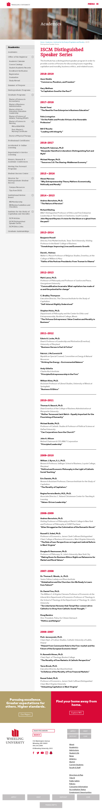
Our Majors (26, 714)
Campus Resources (17, 187)
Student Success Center (18, 173)
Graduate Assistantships (18, 231)
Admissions (74, 750)
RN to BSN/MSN (18, 126)
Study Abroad (14, 81)
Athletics (73, 759)
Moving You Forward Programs (17, 167)
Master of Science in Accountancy (17, 100)
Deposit (63, 797)
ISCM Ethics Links (16, 227)
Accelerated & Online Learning (17, 146)
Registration (14, 74)
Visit (38, 797)
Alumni (72, 762)
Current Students (76, 765)
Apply (13, 797)
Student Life (74, 753)
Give (88, 797)
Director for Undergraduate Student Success (18, 180)
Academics (12, 52)
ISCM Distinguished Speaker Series (17, 222)
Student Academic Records (20, 68)
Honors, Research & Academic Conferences (18, 160)
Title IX (72, 778)
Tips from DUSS (15, 191)
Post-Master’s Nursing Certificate (19, 130)
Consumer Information (78, 787)
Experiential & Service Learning (18, 153)
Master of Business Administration (17, 105)
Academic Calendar (17, 61)
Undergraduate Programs (19, 90)
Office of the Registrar (17, 57)
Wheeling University (18, 4)
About (71, 745)
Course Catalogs (16, 65)
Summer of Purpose (16, 85)
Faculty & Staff (74, 768)
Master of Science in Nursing (17, 122)
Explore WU (76, 713)
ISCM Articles (14, 218)
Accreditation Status (77, 790)
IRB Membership (15, 202)
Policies (72, 784)
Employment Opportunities (80, 792)
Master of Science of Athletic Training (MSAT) (18, 117)
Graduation (13, 77)
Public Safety (74, 781)
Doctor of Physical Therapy (20, 136)
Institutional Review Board (16, 196)
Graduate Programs (16, 95)
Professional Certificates (19, 141)
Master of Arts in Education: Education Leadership (17, 111)
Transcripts (51, 805)
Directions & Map (76, 775)
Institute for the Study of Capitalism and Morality (19, 213)
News (71, 756)
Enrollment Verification (18, 71)
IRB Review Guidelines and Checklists (19, 206)
